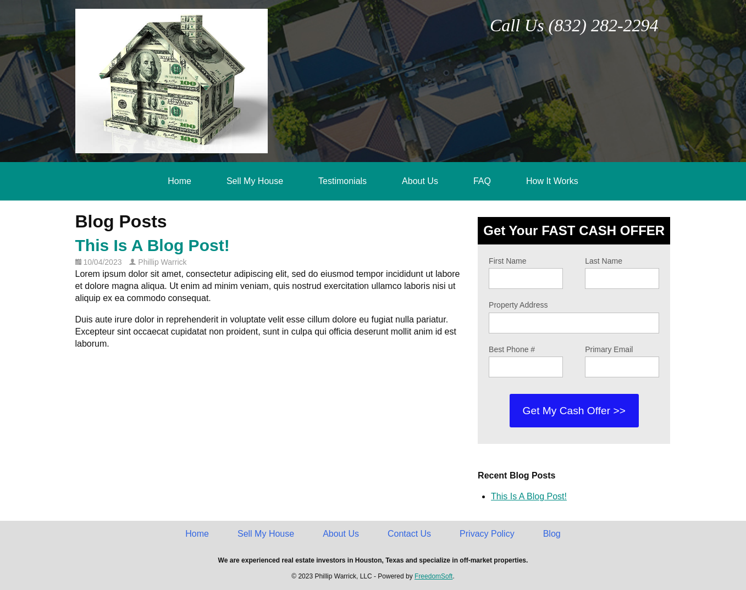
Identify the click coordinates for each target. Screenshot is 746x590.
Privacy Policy (487, 533)
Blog (552, 533)
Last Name (603, 261)
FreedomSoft (433, 576)
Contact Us (409, 533)
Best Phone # (512, 349)
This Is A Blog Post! (152, 245)
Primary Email (609, 349)
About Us (420, 181)
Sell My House (254, 181)
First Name (507, 261)
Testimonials (342, 181)
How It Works (552, 181)
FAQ (482, 181)
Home (179, 181)
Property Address (518, 304)
